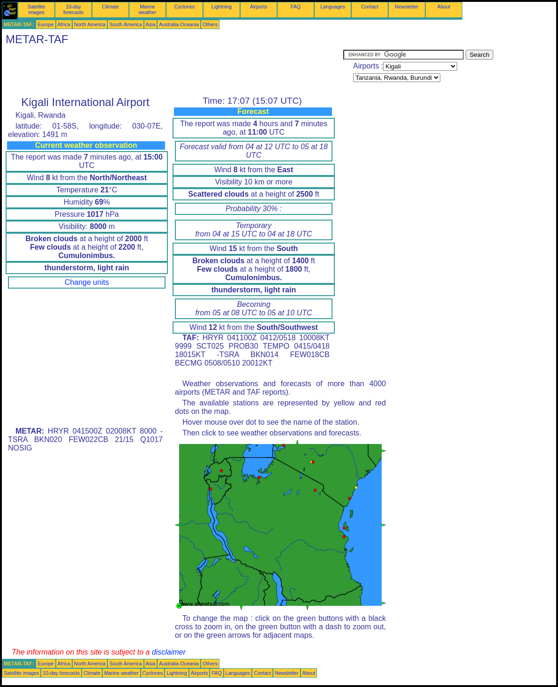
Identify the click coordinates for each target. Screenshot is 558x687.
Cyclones (184, 6)
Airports (258, 6)
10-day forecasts (73, 9)
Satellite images (36, 9)
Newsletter (406, 6)
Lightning (221, 6)
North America (90, 24)
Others (210, 24)
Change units (87, 282)
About (444, 6)
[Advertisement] (172, 71)
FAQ (296, 6)
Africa (64, 24)
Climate (110, 6)
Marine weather (148, 9)
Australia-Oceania (179, 24)
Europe (45, 24)
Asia (151, 24)
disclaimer (169, 652)
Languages (332, 6)
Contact (369, 6)
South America (125, 24)
